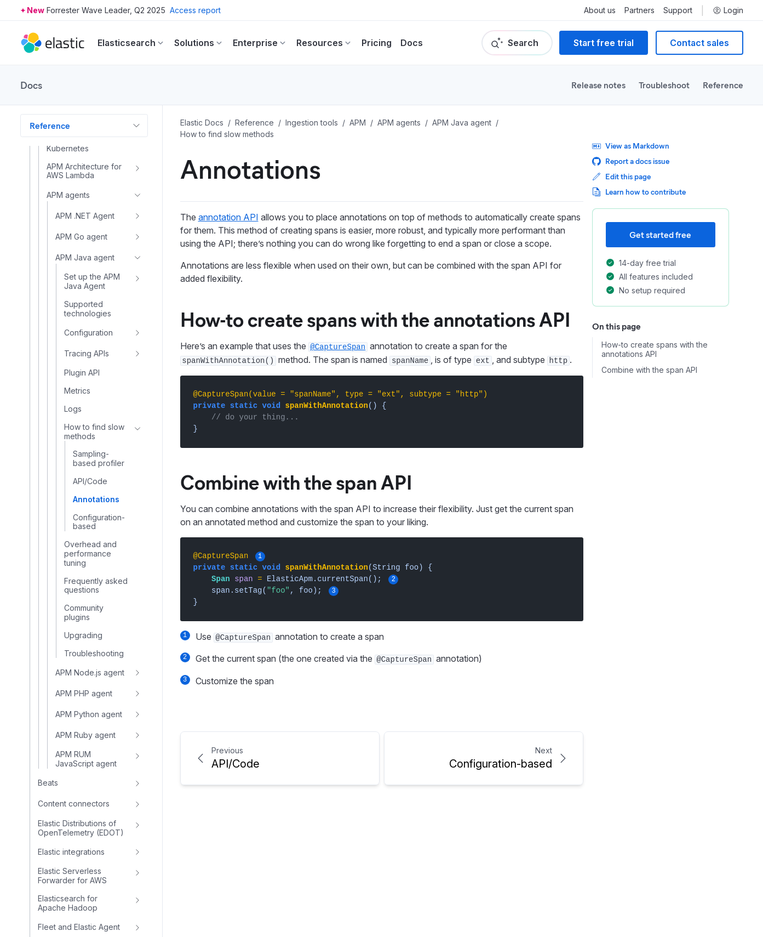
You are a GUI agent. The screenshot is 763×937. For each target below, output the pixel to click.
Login (728, 10)
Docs (411, 42)
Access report (195, 10)
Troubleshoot (664, 84)
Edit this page (621, 176)
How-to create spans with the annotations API (375, 318)
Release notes (598, 84)
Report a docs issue (630, 161)
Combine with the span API (296, 481)
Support (677, 10)
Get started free (660, 234)
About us (600, 10)
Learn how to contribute (639, 191)
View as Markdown (630, 145)
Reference (723, 84)
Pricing (377, 42)
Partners (639, 10)
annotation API (228, 217)
